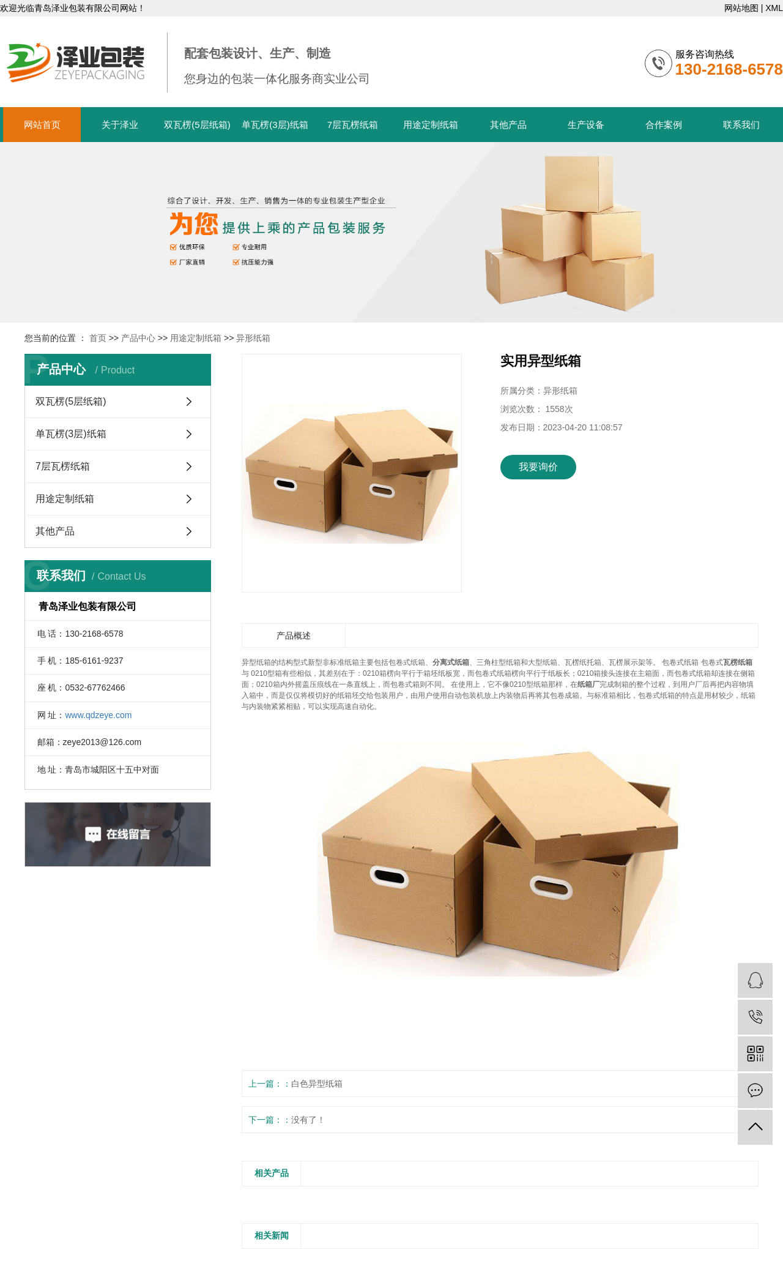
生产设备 (586, 124)
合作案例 (663, 124)
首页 (97, 338)
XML (774, 8)
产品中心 (138, 338)
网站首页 (42, 124)
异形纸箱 (253, 338)
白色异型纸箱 (317, 1084)
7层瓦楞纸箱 (352, 124)
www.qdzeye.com (98, 715)
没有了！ (308, 1120)
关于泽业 (120, 124)
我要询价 (538, 467)
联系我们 (741, 124)
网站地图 (741, 8)
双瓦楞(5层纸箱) (197, 124)
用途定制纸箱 (430, 124)
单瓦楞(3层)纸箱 (275, 124)
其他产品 (508, 124)
